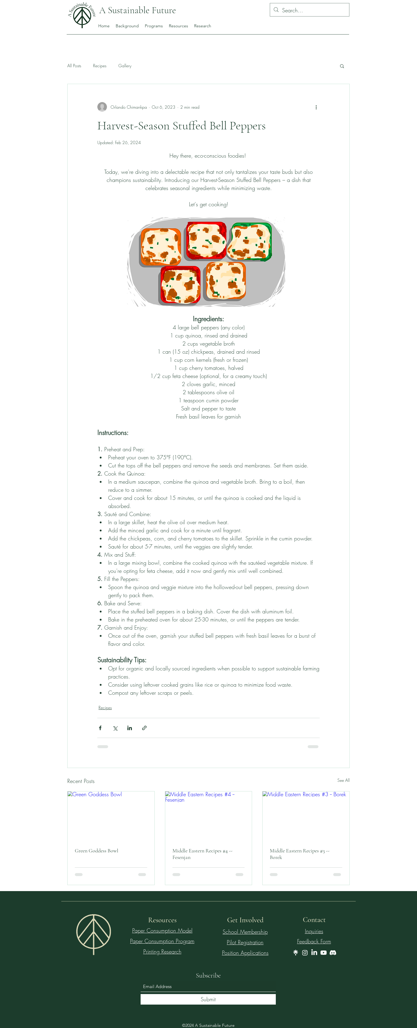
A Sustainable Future (138, 10)
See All (343, 780)
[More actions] (316, 106)
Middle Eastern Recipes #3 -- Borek (300, 853)
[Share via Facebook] (100, 728)
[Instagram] (305, 952)
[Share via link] (144, 728)
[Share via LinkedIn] (129, 728)
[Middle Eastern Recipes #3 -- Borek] (306, 815)
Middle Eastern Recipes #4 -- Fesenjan (202, 853)
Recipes (99, 65)
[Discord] (332, 952)
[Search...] (309, 10)
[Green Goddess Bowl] (111, 815)
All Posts (74, 65)
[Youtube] (323, 952)
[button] (342, 65)
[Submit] (208, 999)
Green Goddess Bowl (96, 850)
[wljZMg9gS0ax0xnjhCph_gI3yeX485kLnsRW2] (295, 952)
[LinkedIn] (314, 952)
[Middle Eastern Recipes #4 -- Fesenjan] (208, 815)
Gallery (124, 65)
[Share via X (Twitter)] (115, 728)
